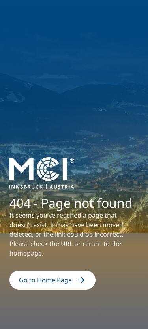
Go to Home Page (52, 280)
